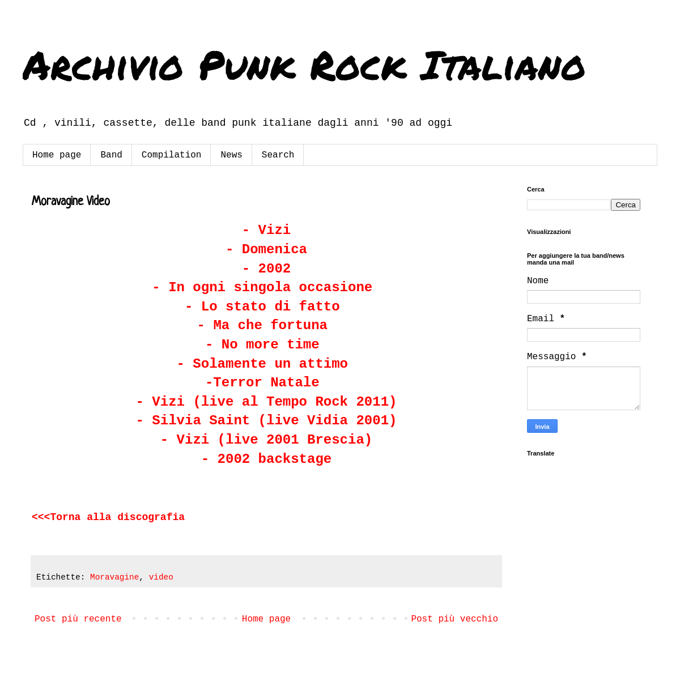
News (231, 155)
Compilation (172, 155)
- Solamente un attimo (262, 364)
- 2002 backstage (266, 459)
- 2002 (266, 268)
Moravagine (114, 577)
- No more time (262, 344)
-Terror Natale (262, 382)
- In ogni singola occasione (262, 287)
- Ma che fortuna (262, 325)
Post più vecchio (454, 619)
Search (278, 155)
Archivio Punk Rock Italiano (304, 64)
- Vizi (266, 230)
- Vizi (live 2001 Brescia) (266, 440)
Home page (56, 155)
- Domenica (266, 249)
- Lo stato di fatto (266, 306)
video (161, 577)
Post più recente (78, 619)
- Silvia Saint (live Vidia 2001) (266, 420)
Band (111, 155)
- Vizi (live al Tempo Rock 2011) (266, 402)
